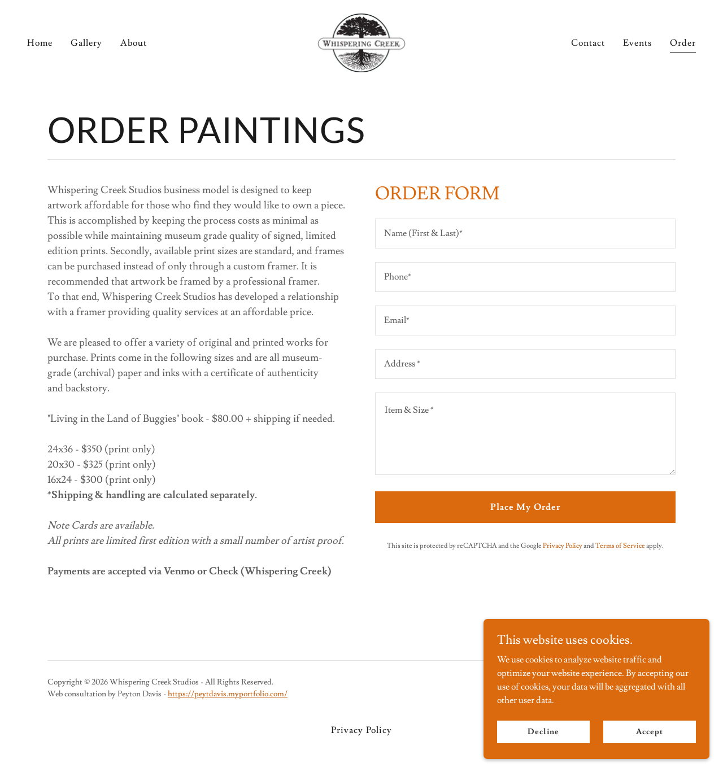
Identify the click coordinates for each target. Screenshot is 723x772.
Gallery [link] (86, 43)
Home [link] (40, 43)
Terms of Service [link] (620, 546)
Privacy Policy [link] (562, 546)
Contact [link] (588, 43)
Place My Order (525, 507)
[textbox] (525, 233)
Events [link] (637, 43)
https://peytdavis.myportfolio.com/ (228, 694)
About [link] (133, 43)
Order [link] (683, 43)
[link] (361, 40)
